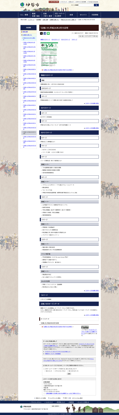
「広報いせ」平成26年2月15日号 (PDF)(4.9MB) (58, 69)
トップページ (31, 19)
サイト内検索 (74, 5)
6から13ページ (65, 39)
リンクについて (49, 402)
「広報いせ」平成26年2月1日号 (29, 137)
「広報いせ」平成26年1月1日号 (29, 146)
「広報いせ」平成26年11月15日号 (29, 52)
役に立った (49, 371)
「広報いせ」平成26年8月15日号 (29, 79)
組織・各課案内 (55, 406)
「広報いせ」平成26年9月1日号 (29, 74)
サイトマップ (64, 1)
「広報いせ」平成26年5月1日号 (29, 110)
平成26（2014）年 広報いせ (68, 19)
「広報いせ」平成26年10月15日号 (29, 61)
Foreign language (93, 1)
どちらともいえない (60, 371)
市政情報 (38, 19)
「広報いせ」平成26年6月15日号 (29, 97)
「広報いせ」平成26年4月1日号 (29, 119)
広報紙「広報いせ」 (54, 19)
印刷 (80, 36)
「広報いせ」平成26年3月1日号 (29, 128)
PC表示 (65, 398)
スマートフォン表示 (77, 398)
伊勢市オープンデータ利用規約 (53, 353)
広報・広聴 (45, 19)
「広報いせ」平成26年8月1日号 (29, 83)
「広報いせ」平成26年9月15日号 (29, 70)
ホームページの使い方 (83, 402)
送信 (69, 373)
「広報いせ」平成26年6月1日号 (29, 101)
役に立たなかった (74, 371)
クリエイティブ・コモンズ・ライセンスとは (58, 351)
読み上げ (71, 1)
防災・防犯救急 (54, 1)
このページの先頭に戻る (92, 103)
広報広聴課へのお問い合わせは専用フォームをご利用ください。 (63, 393)
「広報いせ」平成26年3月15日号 (29, 124)
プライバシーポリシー (36, 402)
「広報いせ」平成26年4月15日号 (29, 115)
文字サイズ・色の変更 (81, 1)
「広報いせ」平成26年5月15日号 (29, 106)
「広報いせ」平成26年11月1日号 (29, 56)
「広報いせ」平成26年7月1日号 (29, 92)
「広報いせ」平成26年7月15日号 (29, 88)
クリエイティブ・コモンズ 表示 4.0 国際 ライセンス (89, 331)
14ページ (74, 39)
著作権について (61, 402)
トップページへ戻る (55, 398)
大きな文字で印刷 (90, 36)
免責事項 (71, 402)
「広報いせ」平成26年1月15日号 (29, 142)
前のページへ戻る (41, 398)
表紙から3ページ (45, 39)
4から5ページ (56, 39)
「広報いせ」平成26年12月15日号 (29, 43)
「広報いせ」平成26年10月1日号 (29, 65)
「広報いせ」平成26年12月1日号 (29, 47)
